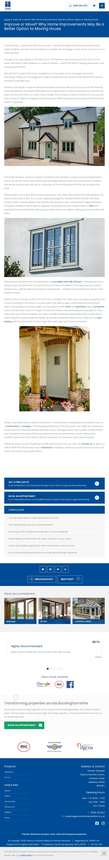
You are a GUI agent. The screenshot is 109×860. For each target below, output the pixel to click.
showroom (47, 447)
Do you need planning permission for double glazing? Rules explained (43, 552)
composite (99, 306)
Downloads (10, 801)
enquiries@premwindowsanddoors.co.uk (85, 816)
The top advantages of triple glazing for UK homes (33, 518)
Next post (67, 579)
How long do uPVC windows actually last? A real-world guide (38, 531)
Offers (7, 796)
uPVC (91, 205)
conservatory (12, 426)
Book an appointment (22, 725)
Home (7, 19)
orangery (26, 426)
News (7, 817)
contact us (86, 443)
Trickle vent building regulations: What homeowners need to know (41, 545)
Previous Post (44, 579)
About (7, 790)
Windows (9, 772)
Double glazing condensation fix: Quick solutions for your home (40, 538)
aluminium (81, 306)
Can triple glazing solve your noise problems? (31, 524)
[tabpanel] (54, 649)
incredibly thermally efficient (67, 281)
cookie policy (25, 855)
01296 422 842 (98, 812)
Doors (7, 777)
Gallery (8, 812)
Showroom (10, 806)
